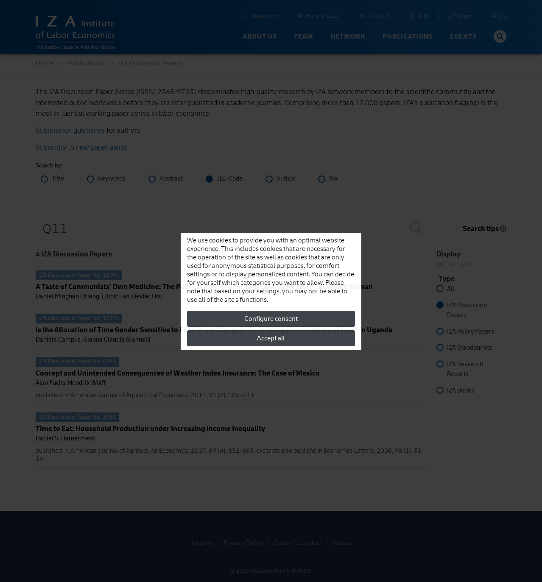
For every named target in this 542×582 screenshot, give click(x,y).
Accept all (271, 338)
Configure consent (271, 319)
